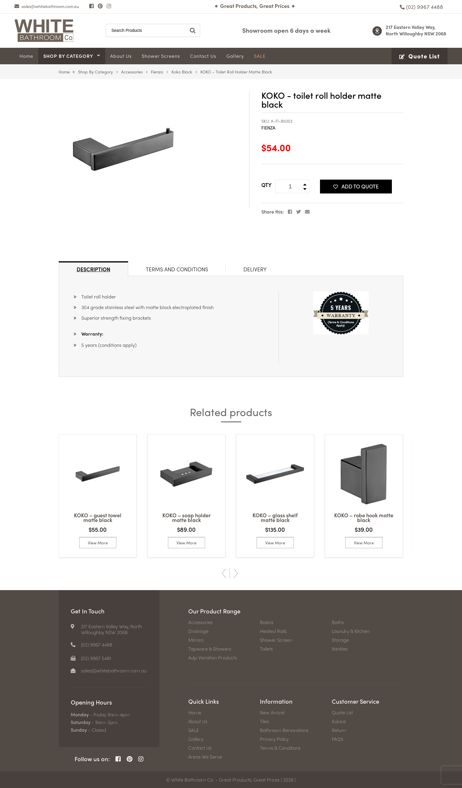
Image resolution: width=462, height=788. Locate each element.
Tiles (264, 721)
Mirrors (196, 640)
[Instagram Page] (109, 5)
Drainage (198, 631)
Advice (339, 721)
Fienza (157, 72)
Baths (338, 622)
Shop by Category (95, 72)
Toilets (266, 648)
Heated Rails (273, 631)
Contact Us (200, 748)
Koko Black (181, 72)
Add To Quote (356, 186)
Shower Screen (276, 640)
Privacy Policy (274, 739)
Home (64, 72)
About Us (197, 721)
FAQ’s (337, 739)
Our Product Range (214, 611)
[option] (98, 495)
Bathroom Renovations (284, 730)
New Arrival (272, 712)
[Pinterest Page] (100, 5)
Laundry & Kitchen (350, 631)
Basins (266, 622)
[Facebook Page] (91, 5)
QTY (266, 184)
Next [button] (236, 573)
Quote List (342, 712)
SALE (193, 730)
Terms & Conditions (280, 748)
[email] (46, 6)
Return (339, 730)
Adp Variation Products (212, 657)
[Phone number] (421, 6)
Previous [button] (224, 573)
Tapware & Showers (209, 648)
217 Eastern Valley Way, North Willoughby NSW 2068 (416, 30)
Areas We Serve (205, 756)
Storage (340, 640)
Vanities (340, 648)
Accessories (132, 72)
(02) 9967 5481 (96, 658)
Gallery (195, 739)
